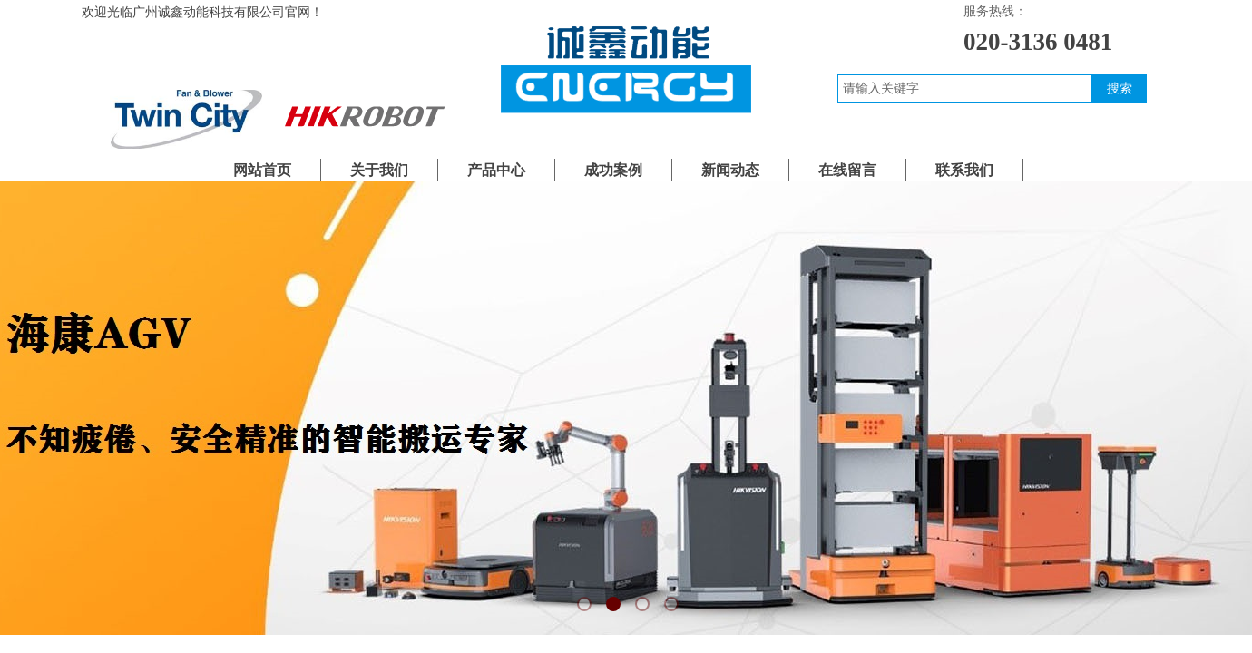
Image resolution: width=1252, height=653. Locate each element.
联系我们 (964, 170)
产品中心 (496, 170)
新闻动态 (730, 170)
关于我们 (379, 170)
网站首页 (262, 170)
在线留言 (847, 170)
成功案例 (613, 170)
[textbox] (964, 88)
